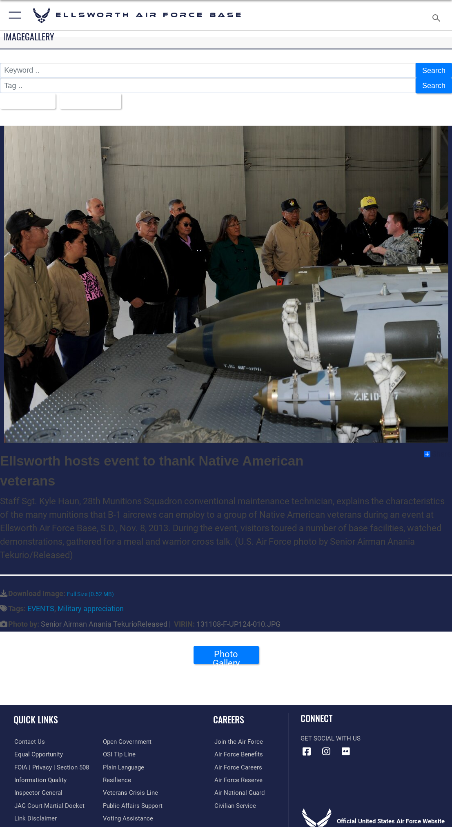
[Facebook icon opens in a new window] (307, 750)
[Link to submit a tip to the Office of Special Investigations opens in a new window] (119, 752)
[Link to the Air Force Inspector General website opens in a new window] (37, 791)
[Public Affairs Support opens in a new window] (133, 803)
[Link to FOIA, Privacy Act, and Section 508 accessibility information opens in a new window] (50, 765)
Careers (228, 718)
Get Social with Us (331, 737)
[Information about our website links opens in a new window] (34, 816)
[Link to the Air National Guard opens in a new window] (238, 791)
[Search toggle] (438, 15)
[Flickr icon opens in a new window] (346, 750)
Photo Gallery (226, 655)
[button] (13, 15)
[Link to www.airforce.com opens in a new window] (237, 740)
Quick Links (35, 718)
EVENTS (40, 607)
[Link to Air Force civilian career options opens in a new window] (234, 803)
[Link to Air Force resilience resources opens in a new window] (117, 778)
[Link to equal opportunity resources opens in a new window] (37, 752)
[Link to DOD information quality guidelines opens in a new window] (39, 778)
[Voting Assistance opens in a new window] (128, 816)
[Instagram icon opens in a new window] (326, 750)
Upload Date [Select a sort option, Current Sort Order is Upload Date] (88, 100)
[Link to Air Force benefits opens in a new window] (237, 752)
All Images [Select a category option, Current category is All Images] (25, 100)
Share (437, 453)
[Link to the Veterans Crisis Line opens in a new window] (130, 791)
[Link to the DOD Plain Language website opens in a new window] (123, 765)
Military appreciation (91, 607)
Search (433, 70)
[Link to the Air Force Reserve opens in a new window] (237, 778)
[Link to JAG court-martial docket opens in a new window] (48, 803)
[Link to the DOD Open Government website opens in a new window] (127, 740)
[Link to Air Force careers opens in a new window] (237, 765)
